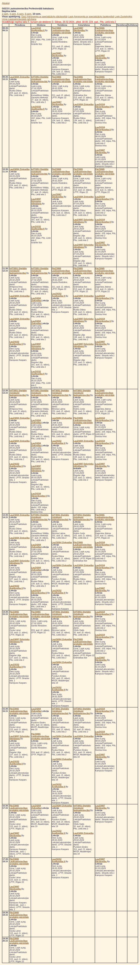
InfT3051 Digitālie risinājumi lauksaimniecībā (39, 79)
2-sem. (5, 14)
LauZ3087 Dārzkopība (58, 54)
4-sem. (13, 14)
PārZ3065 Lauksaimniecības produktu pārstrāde (61, 30)
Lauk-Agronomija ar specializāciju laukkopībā (91, 16)
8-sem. (28, 14)
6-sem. (20, 14)
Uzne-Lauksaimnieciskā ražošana (19, 19)
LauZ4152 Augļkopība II (38, 29)
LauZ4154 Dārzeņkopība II (103, 105)
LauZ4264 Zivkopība (19, 77)
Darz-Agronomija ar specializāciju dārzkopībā (44, 16)
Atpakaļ (6, 3)
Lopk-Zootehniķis (123, 16)
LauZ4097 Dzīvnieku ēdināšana (36, 201)
